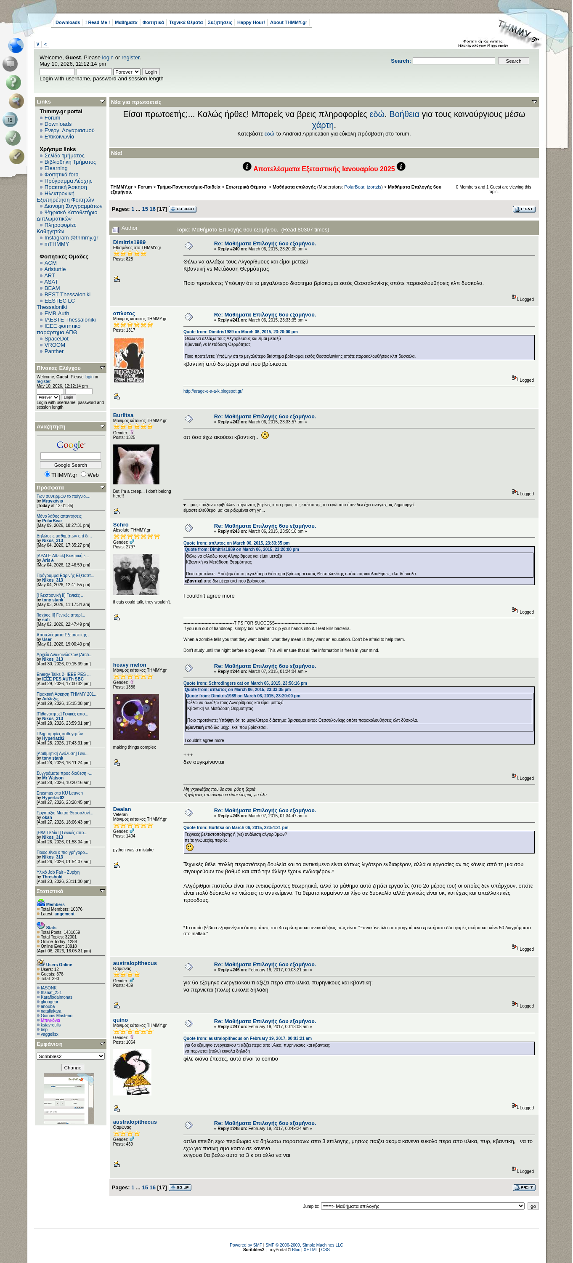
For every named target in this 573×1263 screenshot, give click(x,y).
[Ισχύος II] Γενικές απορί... (61, 615)
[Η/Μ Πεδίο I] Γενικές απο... (62, 832)
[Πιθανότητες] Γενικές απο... (62, 714)
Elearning (56, 168)
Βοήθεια (404, 114)
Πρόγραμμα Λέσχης (69, 181)
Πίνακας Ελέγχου (59, 368)
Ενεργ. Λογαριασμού (70, 130)
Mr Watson (53, 778)
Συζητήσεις (220, 22)
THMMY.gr (122, 186)
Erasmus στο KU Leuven (60, 793)
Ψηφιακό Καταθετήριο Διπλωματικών (67, 215)
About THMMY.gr (288, 22)
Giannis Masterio (56, 1015)
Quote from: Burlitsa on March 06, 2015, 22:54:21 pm (236, 827)
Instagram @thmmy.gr (71, 237)
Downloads (68, 22)
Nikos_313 (52, 540)
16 (153, 209)
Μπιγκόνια (52, 501)
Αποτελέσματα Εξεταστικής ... (64, 635)
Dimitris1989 (129, 242)
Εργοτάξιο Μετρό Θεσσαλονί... (65, 813)
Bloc (296, 1249)
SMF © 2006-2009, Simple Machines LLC (304, 1245)
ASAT (51, 282)
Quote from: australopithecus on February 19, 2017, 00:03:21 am (247, 1038)
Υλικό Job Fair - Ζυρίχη (58, 872)
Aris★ (48, 560)
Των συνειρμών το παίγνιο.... (63, 496)
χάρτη (323, 125)
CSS (325, 1249)
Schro (121, 524)
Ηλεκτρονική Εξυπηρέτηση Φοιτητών (65, 196)
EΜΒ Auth (57, 313)
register (131, 57)
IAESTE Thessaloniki (70, 319)
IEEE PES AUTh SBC (63, 679)
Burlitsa (123, 415)
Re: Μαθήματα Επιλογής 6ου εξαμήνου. (265, 243)
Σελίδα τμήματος (65, 155)
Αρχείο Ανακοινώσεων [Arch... (65, 654)
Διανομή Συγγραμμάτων (73, 206)
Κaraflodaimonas (56, 997)
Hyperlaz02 (53, 738)
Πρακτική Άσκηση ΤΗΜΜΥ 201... (67, 694)
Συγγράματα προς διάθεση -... (65, 773)
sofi (46, 619)
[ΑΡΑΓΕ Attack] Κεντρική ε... (63, 555)
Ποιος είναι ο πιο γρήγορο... (62, 852)
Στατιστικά (50, 891)
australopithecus (135, 963)
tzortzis (374, 186)
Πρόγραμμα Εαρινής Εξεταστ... (65, 575)
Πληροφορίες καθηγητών (60, 733)
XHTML (311, 1249)
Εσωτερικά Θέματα (246, 186)
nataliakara (51, 1011)
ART (49, 275)
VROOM (55, 345)
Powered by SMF (246, 1245)
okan (47, 817)
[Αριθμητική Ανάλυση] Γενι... (63, 753)
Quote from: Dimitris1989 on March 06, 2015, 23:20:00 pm (240, 332)
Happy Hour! (251, 22)
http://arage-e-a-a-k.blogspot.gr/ (213, 391)
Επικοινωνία (59, 136)
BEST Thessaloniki (67, 294)
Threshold (52, 877)
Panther (54, 351)
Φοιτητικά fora (62, 174)
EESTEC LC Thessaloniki (56, 304)
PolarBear (52, 520)
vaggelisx (49, 1034)
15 (145, 209)
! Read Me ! (97, 22)
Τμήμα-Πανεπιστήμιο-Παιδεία (188, 186)
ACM (51, 263)
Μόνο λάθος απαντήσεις (59, 516)
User (46, 639)
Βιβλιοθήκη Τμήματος (70, 162)
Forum (53, 117)
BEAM (52, 288)
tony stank (52, 600)
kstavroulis (51, 1025)
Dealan (122, 809)
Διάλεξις (50, 699)
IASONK (49, 988)
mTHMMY (57, 244)
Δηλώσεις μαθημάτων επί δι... (64, 536)
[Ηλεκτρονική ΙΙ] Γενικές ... (61, 595)
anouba (48, 1006)
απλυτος (124, 313)
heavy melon (129, 665)
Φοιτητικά (153, 22)
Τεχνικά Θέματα (186, 22)
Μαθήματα (126, 22)
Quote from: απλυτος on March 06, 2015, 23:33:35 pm (236, 543)
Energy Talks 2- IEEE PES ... (63, 674)
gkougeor (49, 1002)
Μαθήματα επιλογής (294, 186)
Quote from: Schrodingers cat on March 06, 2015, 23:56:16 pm (245, 683)
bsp (44, 1029)
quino (120, 1020)
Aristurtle (55, 269)
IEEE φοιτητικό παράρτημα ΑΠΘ (59, 329)
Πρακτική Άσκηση (66, 187)
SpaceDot (57, 338)
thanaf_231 (51, 992)
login (108, 57)
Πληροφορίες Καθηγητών (57, 228)
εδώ (377, 114)
